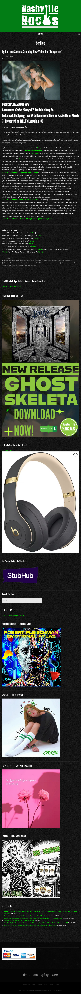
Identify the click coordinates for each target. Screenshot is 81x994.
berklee (36, 263)
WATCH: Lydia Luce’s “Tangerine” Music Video (20, 172)
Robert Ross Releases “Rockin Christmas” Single (19, 920)
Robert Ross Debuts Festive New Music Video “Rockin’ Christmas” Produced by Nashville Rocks (33, 918)
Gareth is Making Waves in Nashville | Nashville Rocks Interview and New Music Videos (30, 925)
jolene (48, 263)
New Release (39, 260)
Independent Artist (9, 260)
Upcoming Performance (65, 260)
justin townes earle (66, 263)
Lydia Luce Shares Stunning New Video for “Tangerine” (32, 52)
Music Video (30, 260)
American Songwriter (10, 263)
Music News (26, 984)
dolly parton (42, 263)
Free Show (38, 249)
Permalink (7, 258)
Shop (33, 984)
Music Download (21, 260)
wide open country (30, 265)
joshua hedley (55, 263)
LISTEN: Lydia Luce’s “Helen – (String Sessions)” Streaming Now (27, 219)
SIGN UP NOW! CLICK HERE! (11, 286)
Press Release (52, 260)
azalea (31, 263)
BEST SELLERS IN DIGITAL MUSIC (13, 615)
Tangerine (40, 148)
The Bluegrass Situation (33, 150)
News (45, 260)
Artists (45, 984)
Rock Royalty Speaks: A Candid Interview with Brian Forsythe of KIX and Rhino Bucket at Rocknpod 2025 (36, 923)
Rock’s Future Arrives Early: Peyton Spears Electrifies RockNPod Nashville (26, 916)
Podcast (39, 984)
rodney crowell (11, 265)
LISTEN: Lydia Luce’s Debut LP (14, 200)
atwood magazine (22, 263)
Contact (57, 984)
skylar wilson (20, 265)
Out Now (34, 200)
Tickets (32, 233)
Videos (51, 984)
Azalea (28, 200)
